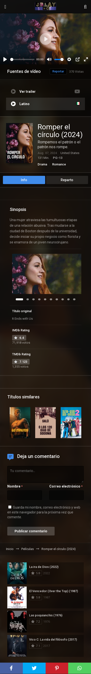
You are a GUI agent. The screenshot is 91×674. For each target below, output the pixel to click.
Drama (42, 164)
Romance (59, 164)
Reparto (67, 180)
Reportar (58, 71)
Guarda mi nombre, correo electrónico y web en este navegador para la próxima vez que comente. (43, 512)
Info (24, 180)
